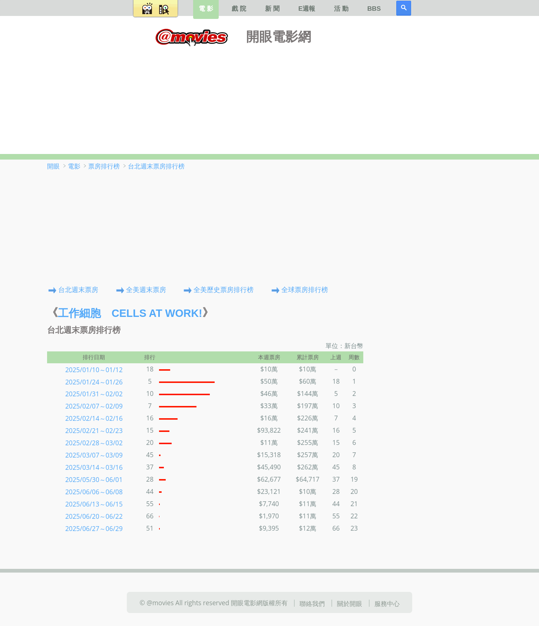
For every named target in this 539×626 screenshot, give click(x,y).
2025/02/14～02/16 (94, 418)
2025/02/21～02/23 (94, 430)
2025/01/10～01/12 (94, 369)
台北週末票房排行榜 (156, 165)
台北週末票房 (78, 289)
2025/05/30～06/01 (94, 479)
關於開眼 (349, 603)
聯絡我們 (312, 603)
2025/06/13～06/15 (94, 503)
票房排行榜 (104, 165)
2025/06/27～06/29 (94, 528)
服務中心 (387, 603)
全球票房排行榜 (304, 289)
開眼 (53, 165)
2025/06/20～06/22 (94, 516)
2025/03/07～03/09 (94, 454)
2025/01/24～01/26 (94, 381)
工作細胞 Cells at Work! (130, 313)
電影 (74, 165)
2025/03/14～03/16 (94, 467)
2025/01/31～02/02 (94, 393)
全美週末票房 (146, 289)
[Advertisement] (269, 98)
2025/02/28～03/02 (94, 442)
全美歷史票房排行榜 (224, 289)
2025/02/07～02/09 (94, 406)
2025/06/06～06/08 (94, 491)
